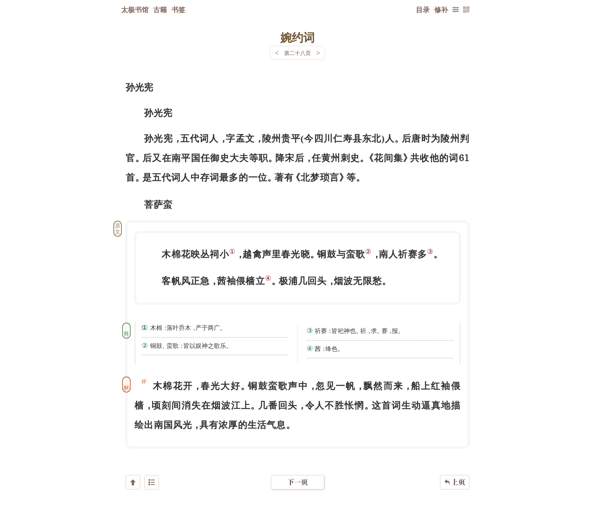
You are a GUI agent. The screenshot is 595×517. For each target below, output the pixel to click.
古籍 (160, 9)
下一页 (297, 471)
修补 (441, 9)
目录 (423, 9)
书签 (178, 9)
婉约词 (297, 37)
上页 (454, 471)
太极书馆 (135, 9)
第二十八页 (297, 53)
